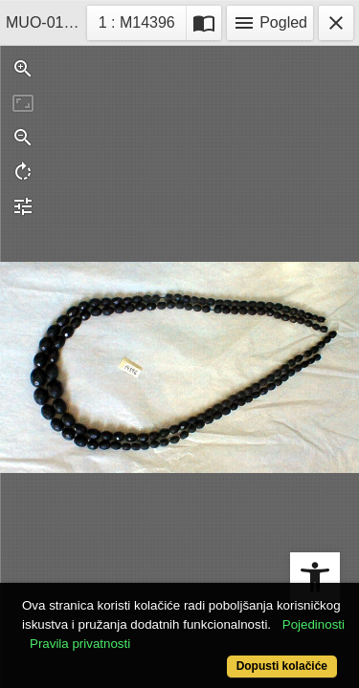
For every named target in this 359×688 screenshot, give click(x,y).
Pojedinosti (313, 624)
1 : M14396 (142, 21)
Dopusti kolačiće (281, 666)
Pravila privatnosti (80, 643)
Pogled (270, 22)
